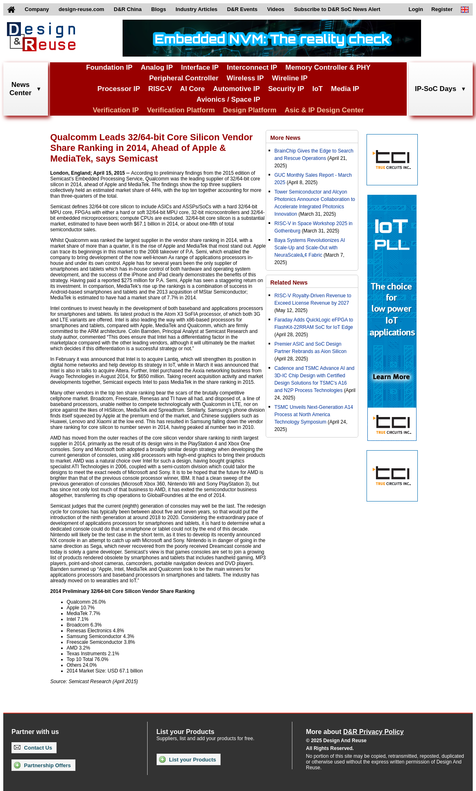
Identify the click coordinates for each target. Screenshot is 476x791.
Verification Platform (181, 110)
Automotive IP (236, 89)
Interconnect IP (252, 67)
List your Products (187, 759)
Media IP (345, 89)
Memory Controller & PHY (328, 67)
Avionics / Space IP (228, 99)
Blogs (158, 9)
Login (416, 9)
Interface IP (200, 67)
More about (354, 731)
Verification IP (116, 110)
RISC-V (160, 89)
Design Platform (249, 110)
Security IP (286, 89)
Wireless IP (245, 78)
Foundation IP (109, 67)
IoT (317, 89)
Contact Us (33, 748)
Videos (275, 9)
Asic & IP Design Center (324, 110)
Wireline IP (289, 78)
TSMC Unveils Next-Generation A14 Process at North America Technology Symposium (313, 414)
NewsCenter (20, 89)
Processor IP (119, 89)
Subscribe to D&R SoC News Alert (337, 9)
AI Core (192, 89)
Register (442, 9)
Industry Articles (196, 9)
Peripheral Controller (184, 78)
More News (285, 137)
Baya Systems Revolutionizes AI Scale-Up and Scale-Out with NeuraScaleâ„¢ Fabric (309, 247)
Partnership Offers (42, 765)
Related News (288, 282)
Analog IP (157, 67)
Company (37, 9)
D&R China (128, 9)
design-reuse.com (81, 9)
